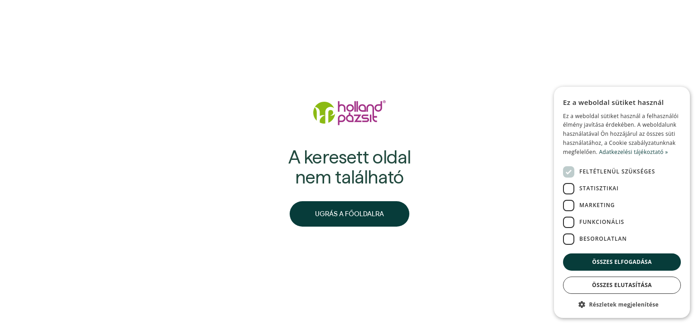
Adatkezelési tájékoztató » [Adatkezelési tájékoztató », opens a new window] (633, 152)
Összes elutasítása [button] (622, 285)
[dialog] (622, 202)
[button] (622, 304)
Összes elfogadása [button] (622, 262)
